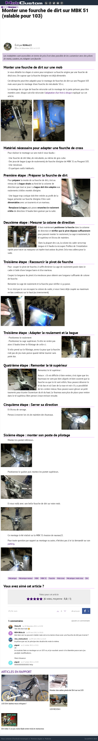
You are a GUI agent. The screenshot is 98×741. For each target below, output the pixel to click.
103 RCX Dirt (55, 709)
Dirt (86, 578)
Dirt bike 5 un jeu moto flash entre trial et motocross (22, 728)
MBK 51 (43, 578)
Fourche (52, 578)
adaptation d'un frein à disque (58, 92)
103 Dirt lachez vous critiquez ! (13, 703)
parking (11, 543)
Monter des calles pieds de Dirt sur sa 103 (67, 690)
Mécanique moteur (25, 578)
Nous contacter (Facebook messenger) (14, 739)
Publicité (48, 739)
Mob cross (60, 578)
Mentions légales (37, 739)
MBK (36, 578)
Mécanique (12, 7)
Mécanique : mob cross (75, 578)
